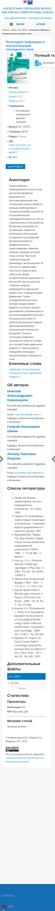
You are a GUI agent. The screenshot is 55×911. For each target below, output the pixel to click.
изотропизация (31, 369)
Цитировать (15, 166)
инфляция (15, 369)
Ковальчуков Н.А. (18, 92)
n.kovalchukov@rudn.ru (27, 414)
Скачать (22, 688)
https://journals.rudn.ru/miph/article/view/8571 (20, 148)
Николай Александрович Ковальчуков (19, 395)
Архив (40, 24)
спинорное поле (18, 373)
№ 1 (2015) (22, 30)
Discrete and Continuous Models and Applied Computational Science (27, 10)
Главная (5, 30)
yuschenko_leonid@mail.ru (29, 472)
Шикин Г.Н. (15, 96)
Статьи (22, 136)
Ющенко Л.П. (16, 101)
